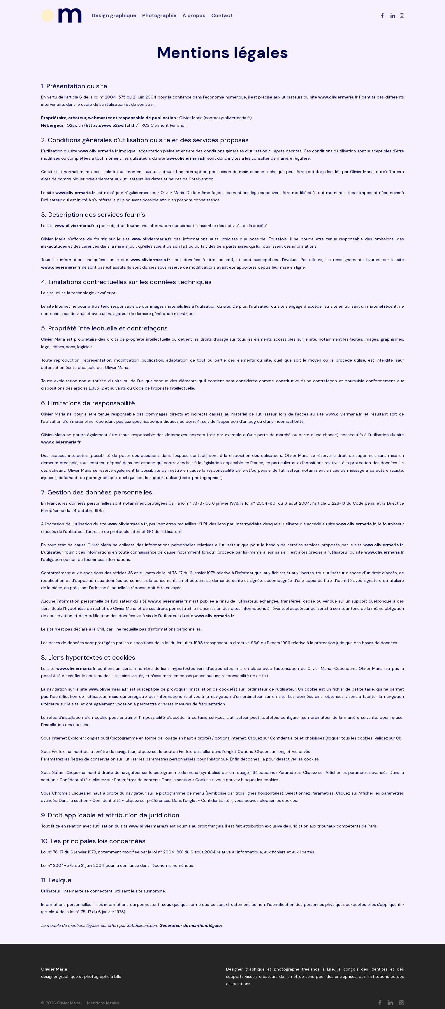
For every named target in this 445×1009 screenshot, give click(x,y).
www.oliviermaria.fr (338, 97)
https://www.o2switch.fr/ (112, 125)
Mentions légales (103, 1003)
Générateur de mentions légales (190, 925)
